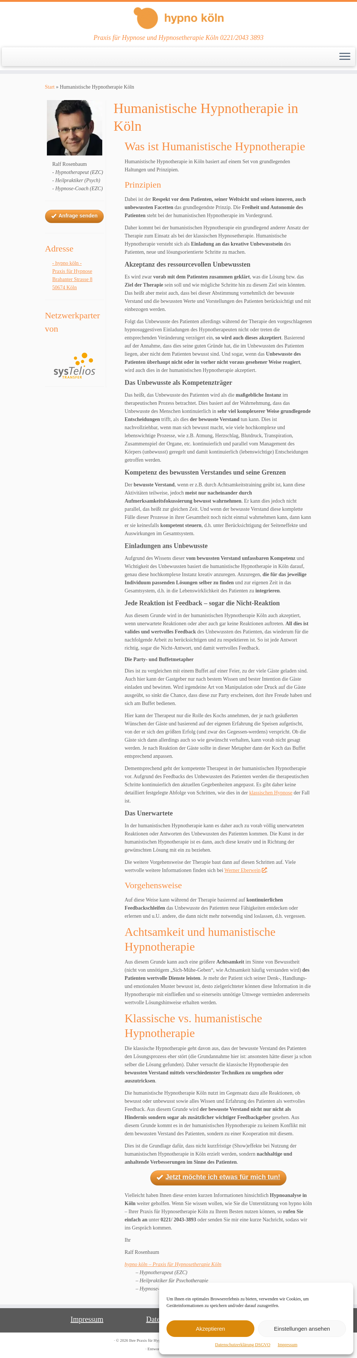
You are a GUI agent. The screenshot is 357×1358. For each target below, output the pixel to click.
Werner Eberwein (245, 870)
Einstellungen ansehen (302, 1328)
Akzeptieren (210, 1328)
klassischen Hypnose (270, 793)
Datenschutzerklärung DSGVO (243, 1344)
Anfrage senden (74, 216)
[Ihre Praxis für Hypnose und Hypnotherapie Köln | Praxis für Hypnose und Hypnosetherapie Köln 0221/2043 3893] (178, 18)
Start (50, 87)
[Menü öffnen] (344, 56)
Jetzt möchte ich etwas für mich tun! (218, 1177)
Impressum (287, 1344)
